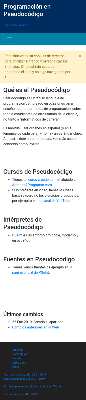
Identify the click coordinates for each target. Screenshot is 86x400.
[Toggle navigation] (10, 39)
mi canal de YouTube (53, 201)
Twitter (57, 386)
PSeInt (17, 235)
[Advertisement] (43, 295)
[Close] (80, 56)
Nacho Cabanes (13, 394)
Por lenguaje (20, 354)
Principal (17, 349)
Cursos (16, 358)
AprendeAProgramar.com (32, 185)
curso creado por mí (44, 179)
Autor (15, 366)
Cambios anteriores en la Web (35, 327)
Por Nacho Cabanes (16, 25)
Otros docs (19, 362)
